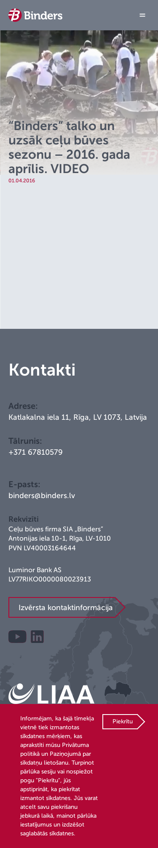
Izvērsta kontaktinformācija (66, 607)
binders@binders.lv (41, 495)
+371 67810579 (35, 452)
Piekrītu (122, 721)
